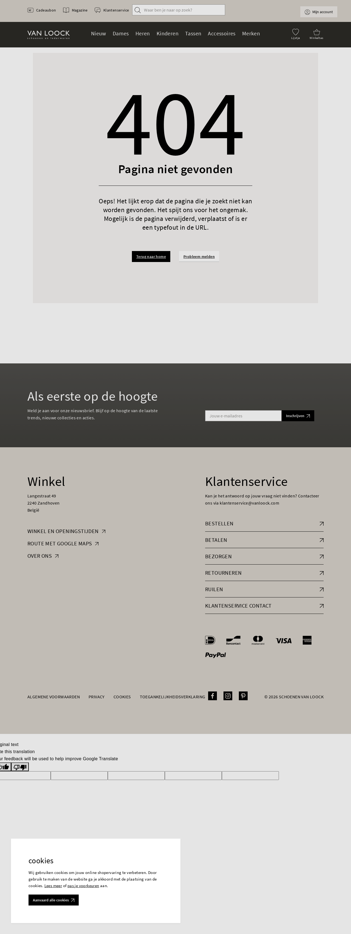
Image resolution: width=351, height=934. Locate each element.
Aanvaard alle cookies (53, 900)
